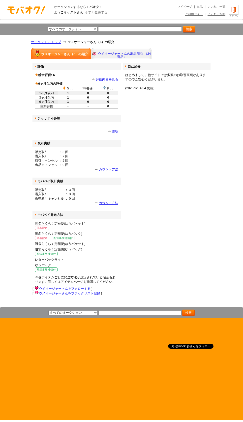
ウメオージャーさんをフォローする (65, 288)
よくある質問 (216, 14)
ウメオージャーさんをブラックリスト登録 (69, 293)
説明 (115, 131)
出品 (200, 6)
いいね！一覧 (216, 6)
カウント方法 (108, 169)
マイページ (184, 6)
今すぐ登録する (96, 12)
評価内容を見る (107, 79)
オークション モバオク (26, 9)
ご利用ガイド (194, 14)
